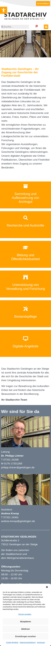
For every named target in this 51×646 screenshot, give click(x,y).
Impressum (41, 642)
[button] (47, 587)
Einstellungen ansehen (25, 636)
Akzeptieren (25, 621)
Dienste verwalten (24, 614)
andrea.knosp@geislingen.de (18, 521)
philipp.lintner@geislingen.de (18, 467)
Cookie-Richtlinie (12, 642)
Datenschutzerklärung (27, 642)
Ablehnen (25, 629)
